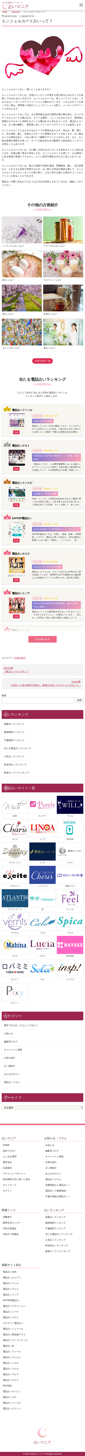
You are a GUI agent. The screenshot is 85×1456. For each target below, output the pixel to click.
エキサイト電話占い (13, 1323)
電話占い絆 (8, 1346)
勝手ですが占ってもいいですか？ (21, 1025)
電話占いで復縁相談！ (56, 1190)
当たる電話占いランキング (17, 748)
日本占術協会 (9, 1228)
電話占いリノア (21, 593)
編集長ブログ (11, 1041)
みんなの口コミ (12, 1074)
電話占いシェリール (13, 1329)
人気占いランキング (14, 756)
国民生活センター (12, 1222)
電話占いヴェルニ (12, 1357)
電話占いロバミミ (12, 1391)
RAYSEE (7, 1386)
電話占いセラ (9, 1397)
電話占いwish (9, 1272)
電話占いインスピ (22, 482)
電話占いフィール (22, 409)
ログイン (7, 1190)
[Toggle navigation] (81, 5)
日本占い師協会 (11, 1234)
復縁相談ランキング (14, 732)
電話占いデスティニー (14, 1306)
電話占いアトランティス (15, 1340)
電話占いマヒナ (11, 1374)
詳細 (16, 432)
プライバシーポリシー (14, 1173)
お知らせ (8, 1033)
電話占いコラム (12, 1082)
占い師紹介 (9, 1066)
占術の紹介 (16, 12)
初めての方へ (9, 1151)
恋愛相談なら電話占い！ (57, 1185)
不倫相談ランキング (14, 740)
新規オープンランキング (16, 772)
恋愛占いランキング (14, 724)
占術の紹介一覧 (42, 361)
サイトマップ (9, 1185)
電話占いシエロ (11, 1363)
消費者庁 (7, 1217)
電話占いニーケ (21, 630)
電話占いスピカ (11, 1368)
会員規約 (7, 1168)
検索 (4, 695)
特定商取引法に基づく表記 (16, 1179)
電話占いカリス (21, 553)
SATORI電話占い (22, 518)
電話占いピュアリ (12, 1277)
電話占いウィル (11, 1283)
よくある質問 (9, 1156)
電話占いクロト (21, 445)
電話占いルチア (11, 1380)
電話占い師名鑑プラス (14, 1334)
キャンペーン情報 (13, 1050)
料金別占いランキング (15, 764)
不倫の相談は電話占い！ (57, 1196)
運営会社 (7, 1162)
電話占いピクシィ (12, 1408)
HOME (4, 12)
